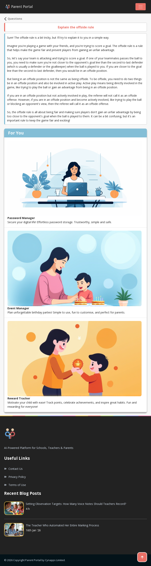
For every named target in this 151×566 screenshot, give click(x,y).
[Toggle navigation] (140, 6)
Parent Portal (19, 6)
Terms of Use (15, 485)
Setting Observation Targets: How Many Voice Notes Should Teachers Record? (76, 504)
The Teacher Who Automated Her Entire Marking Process (62, 525)
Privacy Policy (15, 477)
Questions (13, 19)
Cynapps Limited (55, 560)
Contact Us (13, 469)
